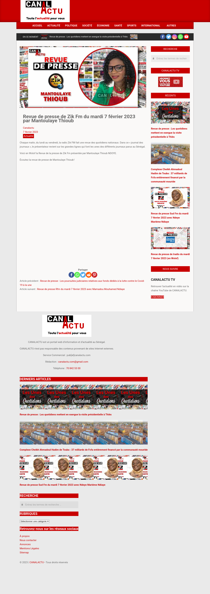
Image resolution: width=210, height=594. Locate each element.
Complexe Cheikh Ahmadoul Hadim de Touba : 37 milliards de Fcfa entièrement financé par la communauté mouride (84, 449)
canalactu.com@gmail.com (73, 361)
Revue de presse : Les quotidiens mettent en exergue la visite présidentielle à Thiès (89, 36)
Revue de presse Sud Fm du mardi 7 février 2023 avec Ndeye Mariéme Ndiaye (170, 217)
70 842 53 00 (73, 368)
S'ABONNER (157, 297)
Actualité (28, 136)
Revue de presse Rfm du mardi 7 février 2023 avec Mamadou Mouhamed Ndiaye (81, 289)
